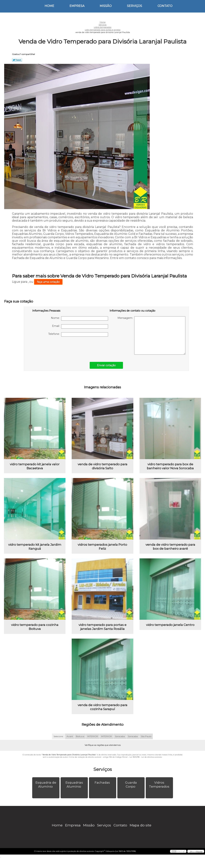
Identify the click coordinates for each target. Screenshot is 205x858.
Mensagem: (151, 335)
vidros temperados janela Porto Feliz (102, 546)
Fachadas (103, 782)
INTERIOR (92, 736)
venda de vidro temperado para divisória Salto (102, 466)
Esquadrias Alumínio (74, 784)
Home (49, 6)
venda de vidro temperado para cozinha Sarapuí (102, 707)
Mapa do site (140, 825)
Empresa (76, 6)
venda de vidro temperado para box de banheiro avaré (170, 546)
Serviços (134, 6)
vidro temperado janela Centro (170, 625)
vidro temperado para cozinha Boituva (34, 627)
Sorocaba (120, 736)
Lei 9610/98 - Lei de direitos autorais (146, 757)
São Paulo (146, 736)
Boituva (80, 736)
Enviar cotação (106, 365)
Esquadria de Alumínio (45, 784)
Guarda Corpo (131, 784)
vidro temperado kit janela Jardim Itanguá (34, 546)
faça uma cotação (48, 281)
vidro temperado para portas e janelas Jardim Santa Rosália (102, 627)
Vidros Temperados (159, 784)
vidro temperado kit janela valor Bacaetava (34, 466)
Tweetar (17, 60)
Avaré (70, 736)
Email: (80, 326)
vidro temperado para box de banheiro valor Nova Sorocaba (170, 466)
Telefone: (78, 334)
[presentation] (55, 347)
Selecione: (58, 736)
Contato (165, 6)
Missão (106, 6)
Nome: (79, 318)
